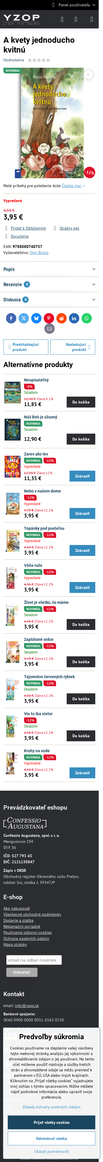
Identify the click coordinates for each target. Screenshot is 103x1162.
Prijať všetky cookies (52, 1122)
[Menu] (92, 19)
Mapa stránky (15, 944)
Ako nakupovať (16, 908)
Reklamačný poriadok (21, 926)
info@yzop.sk (27, 1005)
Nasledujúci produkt (78, 347)
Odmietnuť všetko (51, 1138)
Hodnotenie (13, 60)
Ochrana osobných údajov (26, 938)
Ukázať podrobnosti (51, 1151)
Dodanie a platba (18, 920)
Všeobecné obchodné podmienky (32, 914)
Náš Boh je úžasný (40, 417)
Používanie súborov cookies (27, 932)
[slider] (38, 60)
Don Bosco (39, 252)
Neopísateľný (36, 380)
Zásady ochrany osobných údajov (52, 1106)
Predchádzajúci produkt (24, 347)
